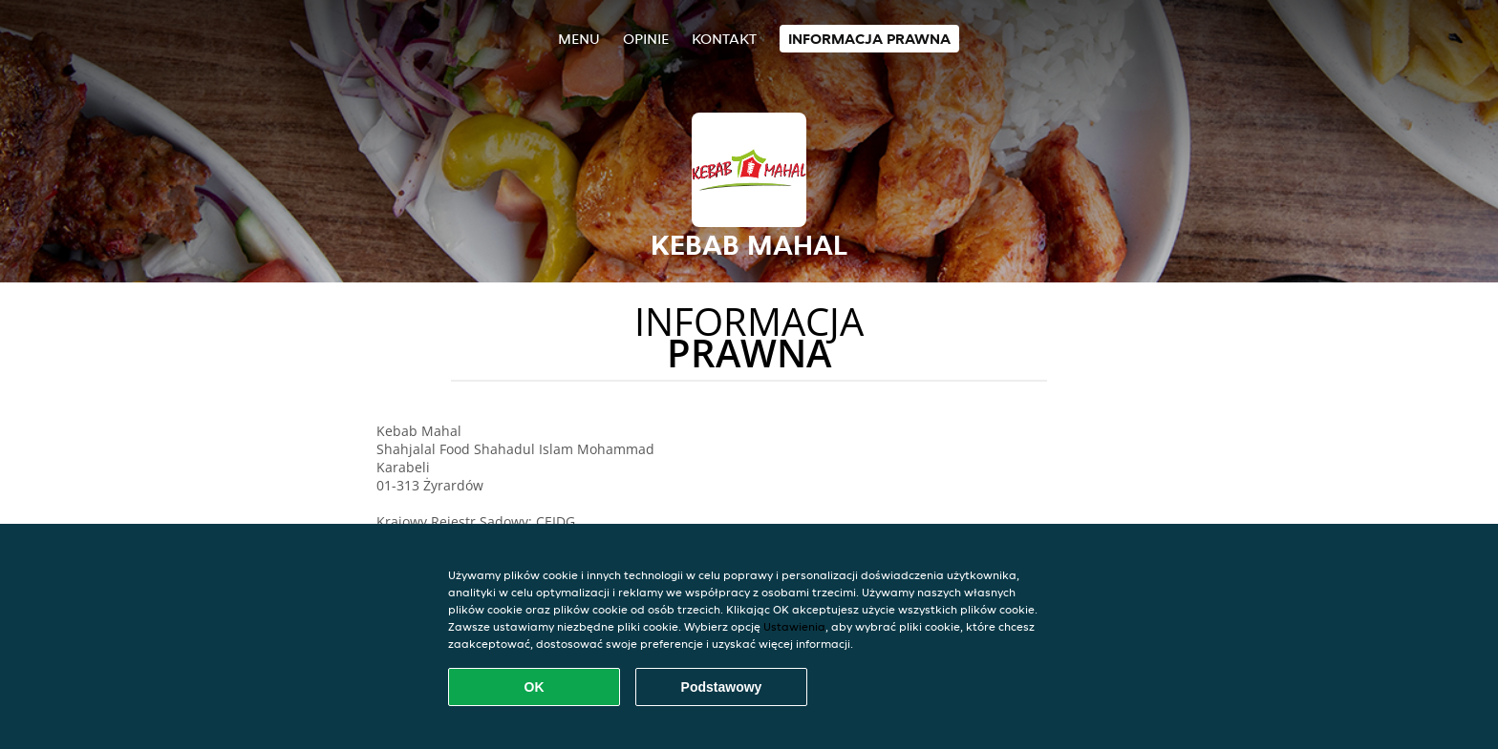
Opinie (646, 39)
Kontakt (724, 39)
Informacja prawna (869, 39)
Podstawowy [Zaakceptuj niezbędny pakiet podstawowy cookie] (721, 687)
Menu (579, 39)
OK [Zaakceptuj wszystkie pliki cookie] (534, 687)
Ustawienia (794, 626)
